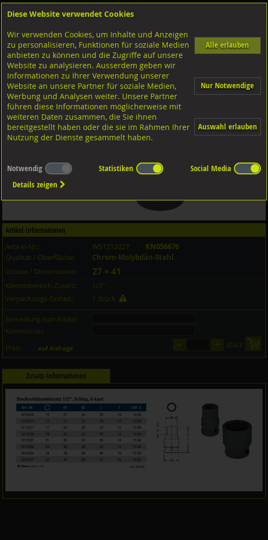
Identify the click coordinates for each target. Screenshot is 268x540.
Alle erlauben (227, 44)
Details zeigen (39, 184)
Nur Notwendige (227, 85)
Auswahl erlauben (227, 126)
